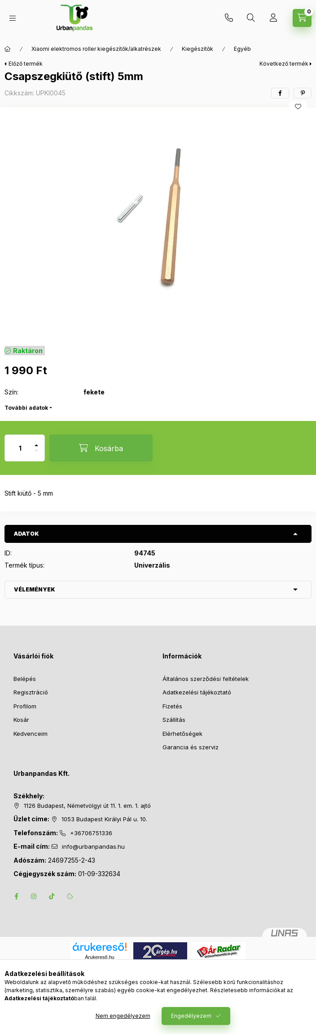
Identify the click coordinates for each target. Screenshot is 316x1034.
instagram (34, 896)
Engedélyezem (191, 1015)
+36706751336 (228, 18)
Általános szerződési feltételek (205, 678)
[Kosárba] (101, 447)
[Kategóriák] (12, 18)
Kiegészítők (197, 48)
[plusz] (36, 441)
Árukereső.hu (99, 957)
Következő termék (283, 63)
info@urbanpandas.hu (93, 846)
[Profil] (273, 18)
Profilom (24, 706)
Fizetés (172, 706)
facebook (16, 896)
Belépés (24, 678)
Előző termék (26, 63)
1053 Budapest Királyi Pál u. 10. (104, 819)
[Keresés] (251, 18)
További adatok (26, 407)
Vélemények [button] (34, 589)
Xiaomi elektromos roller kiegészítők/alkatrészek (96, 48)
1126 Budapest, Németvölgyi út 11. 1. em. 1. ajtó (87, 805)
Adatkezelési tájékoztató (196, 692)
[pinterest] (303, 93)
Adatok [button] (26, 533)
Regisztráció (30, 692)
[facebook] (280, 93)
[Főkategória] (7, 49)
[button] (158, 224)
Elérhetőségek (182, 733)
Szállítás (173, 719)
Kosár (21, 719)
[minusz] (36, 454)
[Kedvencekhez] (298, 106)
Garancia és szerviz (190, 747)
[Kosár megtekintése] (302, 18)
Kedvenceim (30, 733)
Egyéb (242, 48)
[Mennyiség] (20, 448)
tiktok (52, 896)
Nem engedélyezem (123, 1015)
